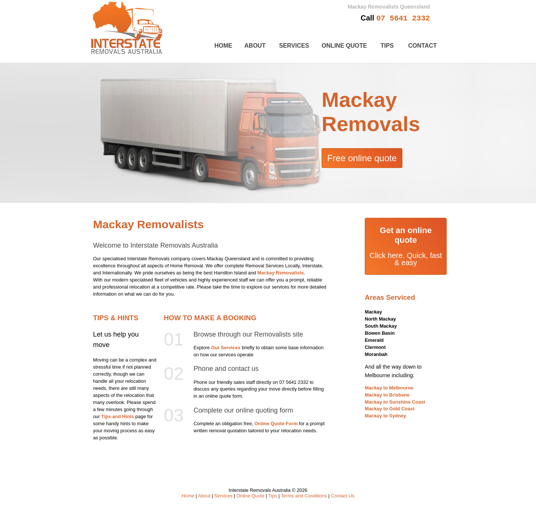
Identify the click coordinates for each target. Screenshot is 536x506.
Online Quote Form (276, 423)
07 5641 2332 (403, 18)
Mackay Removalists (280, 273)
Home (223, 45)
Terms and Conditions (304, 496)
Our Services (225, 347)
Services (294, 45)
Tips (387, 45)
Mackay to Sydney (385, 416)
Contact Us (342, 496)
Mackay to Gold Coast (390, 408)
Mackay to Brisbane (387, 395)
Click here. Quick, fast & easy (406, 259)
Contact (422, 45)
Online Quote (344, 45)
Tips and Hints (117, 416)
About (255, 45)
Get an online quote (405, 235)
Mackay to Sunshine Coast (395, 402)
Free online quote (362, 158)
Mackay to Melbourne (389, 388)
